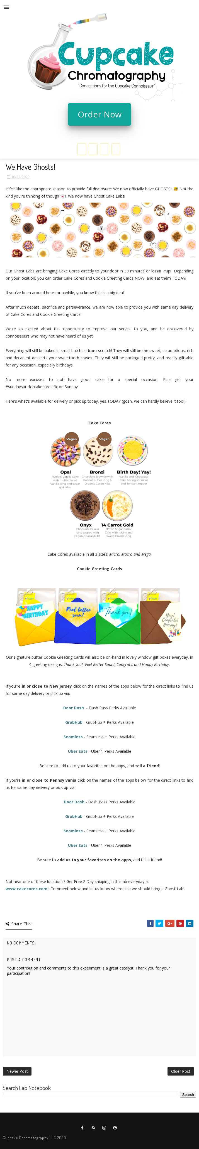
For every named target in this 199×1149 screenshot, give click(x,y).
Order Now (100, 114)
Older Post (180, 1071)
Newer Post (17, 1071)
